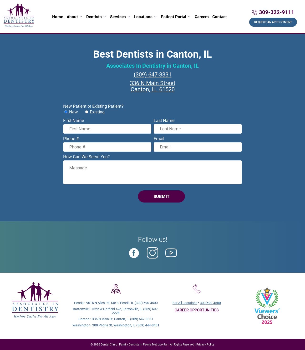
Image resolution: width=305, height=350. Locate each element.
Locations (143, 16)
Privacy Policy (205, 344)
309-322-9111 (276, 12)
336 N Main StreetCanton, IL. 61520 (152, 86)
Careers (202, 16)
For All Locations (185, 303)
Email (159, 138)
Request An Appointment (273, 22)
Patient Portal (173, 16)
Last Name (164, 120)
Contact (219, 16)
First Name (73, 120)
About (72, 16)
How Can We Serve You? (86, 156)
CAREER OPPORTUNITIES (197, 310)
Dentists (94, 16)
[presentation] (99, 196)
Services (118, 16)
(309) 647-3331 (153, 74)
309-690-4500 (210, 303)
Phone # (71, 138)
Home (57, 16)
